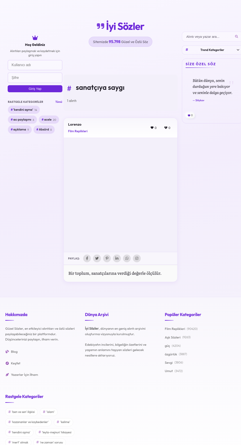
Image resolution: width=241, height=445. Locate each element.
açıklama (21, 129)
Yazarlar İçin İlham (21, 375)
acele (50, 120)
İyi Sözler (120, 26)
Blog (11, 352)
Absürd (45, 129)
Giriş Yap (35, 88)
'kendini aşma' (25, 110)
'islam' (49, 412)
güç (173, 346)
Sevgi (174, 362)
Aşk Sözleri (178, 337)
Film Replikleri (78, 131)
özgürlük (176, 354)
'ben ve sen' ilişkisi (21, 412)
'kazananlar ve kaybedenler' (28, 422)
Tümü (58, 101)
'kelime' (63, 422)
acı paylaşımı (23, 120)
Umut (174, 371)
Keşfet (12, 363)
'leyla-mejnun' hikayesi (55, 432)
